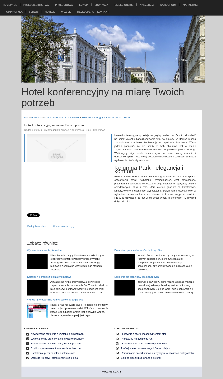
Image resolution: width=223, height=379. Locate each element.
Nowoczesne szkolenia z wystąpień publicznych (57, 333)
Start (26, 117)
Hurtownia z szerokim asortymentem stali (143, 333)
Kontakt (103, 11)
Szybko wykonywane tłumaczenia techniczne (56, 348)
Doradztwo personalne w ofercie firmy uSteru (139, 250)
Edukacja (36, 117)
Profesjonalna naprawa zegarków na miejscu (145, 348)
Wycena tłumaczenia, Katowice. (44, 250)
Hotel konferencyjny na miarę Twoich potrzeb (106, 117)
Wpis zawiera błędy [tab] (64, 226)
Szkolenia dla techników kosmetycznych (136, 276)
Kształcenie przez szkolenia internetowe (49, 276)
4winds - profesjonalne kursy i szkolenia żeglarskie (55, 299)
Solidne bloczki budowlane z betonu (141, 357)
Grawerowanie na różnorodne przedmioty (144, 343)
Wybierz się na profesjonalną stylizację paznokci (57, 338)
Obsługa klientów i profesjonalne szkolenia (54, 357)
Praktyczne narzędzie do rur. (137, 338)
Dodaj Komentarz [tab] (37, 226)
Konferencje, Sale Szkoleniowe (61, 117)
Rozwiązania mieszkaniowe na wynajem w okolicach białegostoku (157, 353)
